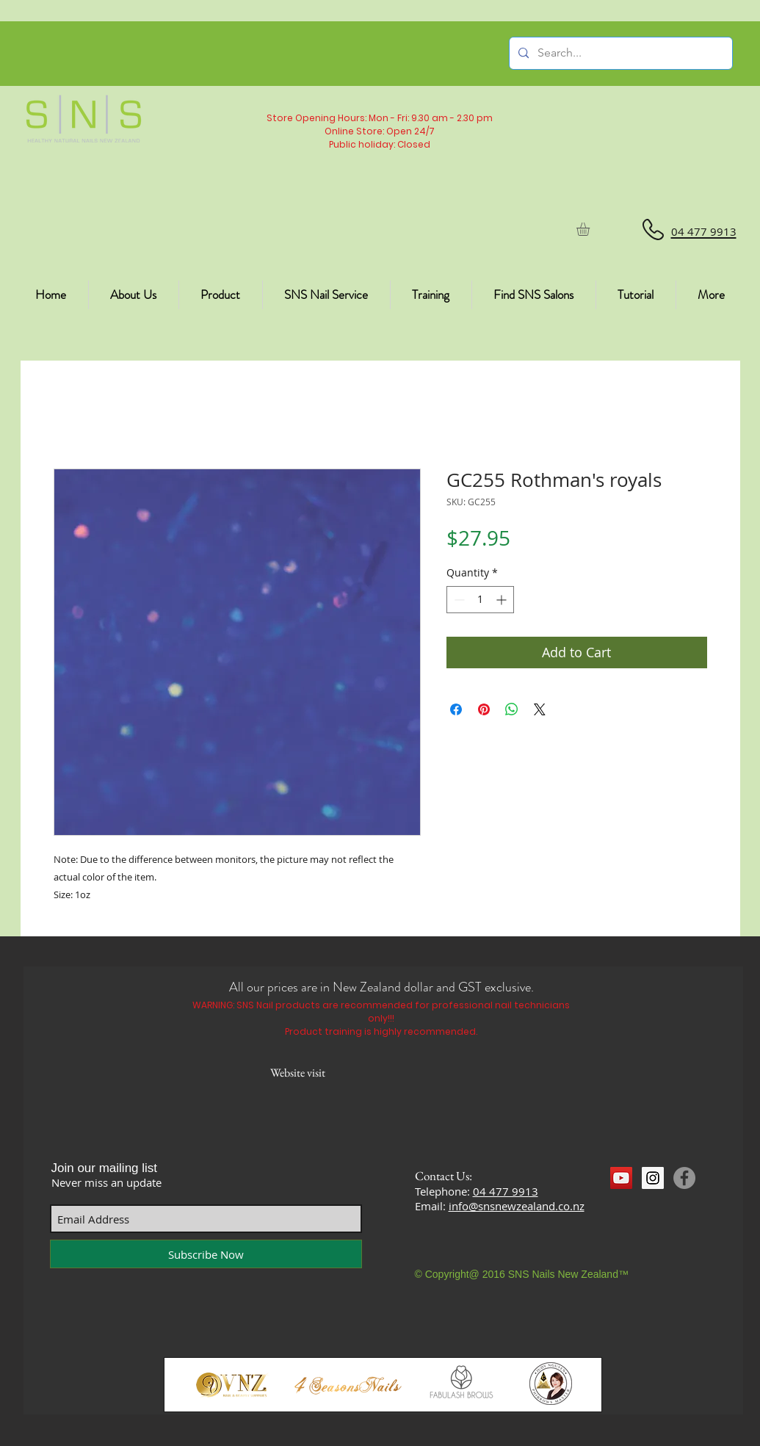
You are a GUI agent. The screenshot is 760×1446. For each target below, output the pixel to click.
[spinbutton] (480, 599)
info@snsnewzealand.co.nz (517, 1206)
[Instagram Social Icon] (653, 1178)
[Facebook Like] (638, 1205)
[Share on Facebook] (456, 709)
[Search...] (619, 53)
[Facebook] (684, 1178)
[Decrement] (458, 599)
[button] (590, 229)
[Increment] (502, 599)
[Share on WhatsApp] (512, 709)
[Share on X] (540, 709)
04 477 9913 (505, 1191)
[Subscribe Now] (206, 1254)
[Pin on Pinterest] (484, 709)
